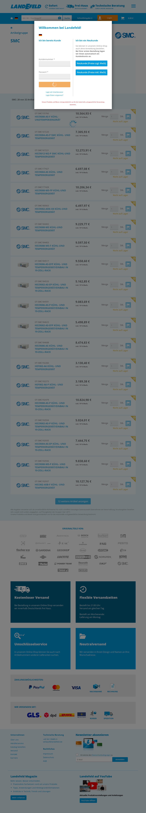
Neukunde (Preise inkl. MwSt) (91, 72)
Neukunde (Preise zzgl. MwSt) (91, 63)
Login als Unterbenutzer (54, 92)
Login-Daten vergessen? (54, 95)
